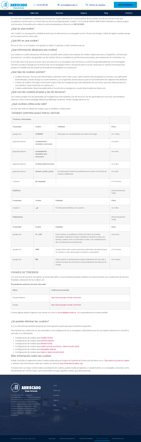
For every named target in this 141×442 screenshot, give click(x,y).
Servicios (59, 13)
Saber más (34, 13)
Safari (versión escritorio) (51, 346)
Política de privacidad (86, 438)
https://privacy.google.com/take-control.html (66, 298)
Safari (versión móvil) (71, 346)
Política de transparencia (67, 438)
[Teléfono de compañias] (87, 5)
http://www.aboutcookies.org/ (71, 363)
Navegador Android (48, 349)
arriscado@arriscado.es (67, 312)
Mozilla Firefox (46, 343)
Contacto (128, 13)
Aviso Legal (52, 438)
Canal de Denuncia (118, 438)
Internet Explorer (47, 341)
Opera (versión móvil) (56, 352)
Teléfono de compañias (97, 5)
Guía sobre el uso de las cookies (117, 360)
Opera (43, 352)
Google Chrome (47, 338)
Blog (106, 13)
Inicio (11, 13)
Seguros (83, 13)
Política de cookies (102, 438)
